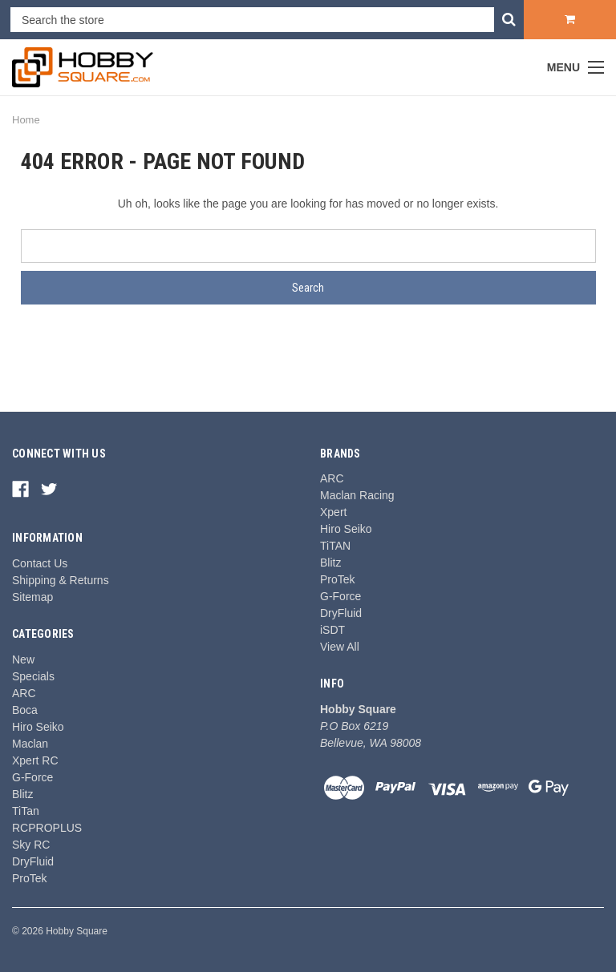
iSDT (332, 629)
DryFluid (33, 861)
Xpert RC (35, 760)
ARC (24, 693)
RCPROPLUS (47, 827)
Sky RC (31, 844)
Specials (33, 676)
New (23, 659)
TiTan (25, 811)
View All (339, 646)
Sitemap (32, 597)
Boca (25, 710)
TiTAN (335, 545)
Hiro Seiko (38, 726)
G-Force (32, 777)
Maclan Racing (357, 495)
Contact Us (39, 563)
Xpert (333, 512)
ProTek (29, 878)
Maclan (30, 743)
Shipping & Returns (60, 580)
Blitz (22, 794)
